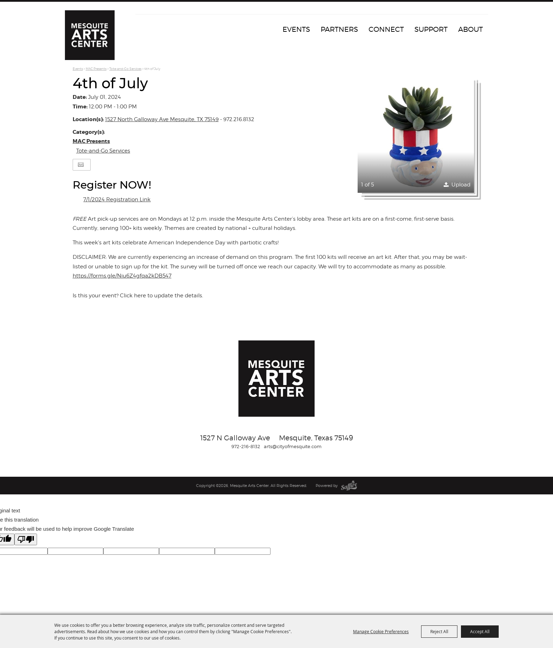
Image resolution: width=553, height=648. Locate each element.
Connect (386, 29)
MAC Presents (96, 69)
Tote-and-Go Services (125, 69)
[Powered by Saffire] (349, 485)
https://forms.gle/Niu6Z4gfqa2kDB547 (122, 276)
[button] (416, 134)
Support (431, 29)
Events (296, 29)
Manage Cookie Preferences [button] (381, 631)
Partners (339, 29)
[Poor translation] (25, 539)
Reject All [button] (439, 631)
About (470, 29)
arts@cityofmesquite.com (293, 446)
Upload (460, 185)
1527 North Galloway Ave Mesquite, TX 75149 (162, 119)
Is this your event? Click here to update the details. (138, 295)
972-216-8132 (245, 446)
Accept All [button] (480, 631)
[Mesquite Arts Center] (91, 37)
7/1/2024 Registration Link (117, 199)
